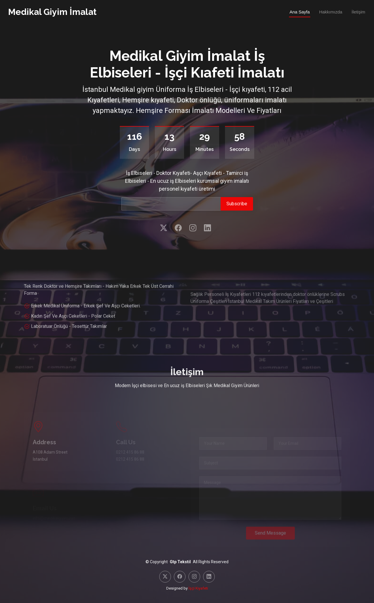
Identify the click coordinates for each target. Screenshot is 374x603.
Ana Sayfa (300, 11)
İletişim (358, 11)
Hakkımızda (330, 11)
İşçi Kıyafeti (198, 588)
